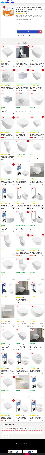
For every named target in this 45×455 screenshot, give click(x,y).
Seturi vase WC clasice (21, 428)
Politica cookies (33, 447)
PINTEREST (26, 443)
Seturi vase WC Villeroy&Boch (8, 428)
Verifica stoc (34, 31)
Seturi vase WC (5, 435)
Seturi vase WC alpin (32, 428)
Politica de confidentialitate (23, 447)
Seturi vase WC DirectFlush (8, 432)
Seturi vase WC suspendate (35, 432)
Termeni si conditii (12, 447)
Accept (27, 454)
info (13, 66)
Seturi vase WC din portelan (22, 432)
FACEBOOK (19, 443)
